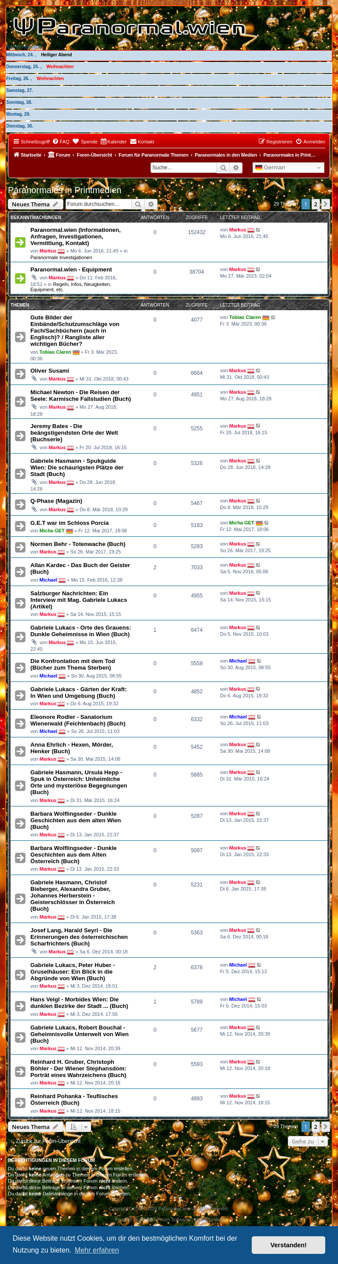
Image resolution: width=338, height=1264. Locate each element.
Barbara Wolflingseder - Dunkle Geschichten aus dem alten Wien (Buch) (75, 820)
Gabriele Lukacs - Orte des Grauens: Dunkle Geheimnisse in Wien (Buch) (80, 630)
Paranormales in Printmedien (64, 190)
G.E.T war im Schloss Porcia (69, 523)
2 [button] (315, 204)
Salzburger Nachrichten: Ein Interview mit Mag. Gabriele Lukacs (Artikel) (78, 600)
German (270, 167)
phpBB (146, 1219)
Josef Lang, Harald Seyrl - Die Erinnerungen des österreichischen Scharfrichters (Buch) (79, 937)
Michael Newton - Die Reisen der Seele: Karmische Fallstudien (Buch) (80, 395)
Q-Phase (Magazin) (56, 501)
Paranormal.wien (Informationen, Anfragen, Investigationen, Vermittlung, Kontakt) (75, 236)
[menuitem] (61, 141)
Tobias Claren (55, 352)
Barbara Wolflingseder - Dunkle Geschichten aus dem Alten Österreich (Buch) (73, 855)
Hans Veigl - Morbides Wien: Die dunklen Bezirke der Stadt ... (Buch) (79, 1002)
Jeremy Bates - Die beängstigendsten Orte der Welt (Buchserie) (74, 433)
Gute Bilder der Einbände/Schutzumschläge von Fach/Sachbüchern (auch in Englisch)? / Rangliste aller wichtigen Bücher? (74, 330)
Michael (48, 579)
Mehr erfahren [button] (97, 1250)
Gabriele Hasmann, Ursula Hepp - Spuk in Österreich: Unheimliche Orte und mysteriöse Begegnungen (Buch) (78, 782)
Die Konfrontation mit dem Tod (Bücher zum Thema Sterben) (72, 664)
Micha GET (52, 530)
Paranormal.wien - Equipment (71, 269)
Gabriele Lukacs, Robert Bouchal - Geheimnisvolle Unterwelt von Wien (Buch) (79, 1034)
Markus (48, 250)
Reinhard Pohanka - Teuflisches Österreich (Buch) (74, 1099)
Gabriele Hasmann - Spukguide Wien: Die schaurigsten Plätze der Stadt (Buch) (77, 467)
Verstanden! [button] (289, 1245)
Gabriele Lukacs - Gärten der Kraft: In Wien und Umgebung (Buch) (78, 692)
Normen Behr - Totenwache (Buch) (77, 544)
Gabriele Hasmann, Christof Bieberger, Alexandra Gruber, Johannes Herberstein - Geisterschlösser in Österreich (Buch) (72, 895)
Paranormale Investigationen (61, 257)
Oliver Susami (49, 370)
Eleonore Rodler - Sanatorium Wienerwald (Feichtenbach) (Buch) (77, 720)
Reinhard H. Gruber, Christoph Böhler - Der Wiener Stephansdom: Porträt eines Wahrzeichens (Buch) (78, 1068)
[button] (325, 204)
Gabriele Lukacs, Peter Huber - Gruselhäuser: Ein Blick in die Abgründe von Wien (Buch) (72, 972)
